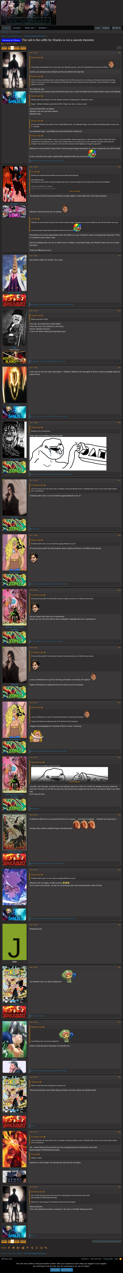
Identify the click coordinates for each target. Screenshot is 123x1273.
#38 (119, 1077)
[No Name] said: (36, 1192)
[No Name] (14, 1169)
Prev (4, 48)
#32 (119, 757)
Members (42, 28)
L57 (4, 44)
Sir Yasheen (14, 572)
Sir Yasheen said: (37, 485)
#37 (119, 1022)
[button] (22, 28)
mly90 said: (35, 1082)
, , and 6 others (49, 361)
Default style (7, 1259)
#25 (119, 367)
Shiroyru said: (36, 427)
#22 (119, 167)
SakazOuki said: (36, 762)
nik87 (14, 348)
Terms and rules (95, 1259)
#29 (119, 590)
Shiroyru (14, 517)
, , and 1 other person (52, 474)
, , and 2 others (49, 751)
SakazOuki (14, 459)
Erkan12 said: (36, 57)
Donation (16, 28)
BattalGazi (14, 1004)
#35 (119, 925)
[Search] (116, 28)
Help (116, 1259)
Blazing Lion (14, 404)
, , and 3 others (50, 416)
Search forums (15, 32)
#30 (119, 648)
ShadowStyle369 (14, 852)
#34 (119, 870)
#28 (119, 535)
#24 (119, 311)
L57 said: (34, 172)
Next (22, 48)
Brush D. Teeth (14, 293)
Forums (6, 28)
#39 (119, 1132)
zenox (14, 907)
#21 (119, 53)
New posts (5, 32)
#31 (119, 702)
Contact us (85, 1259)
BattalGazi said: (36, 1027)
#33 (119, 815)
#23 (119, 256)
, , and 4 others (48, 160)
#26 (119, 422)
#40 (119, 1187)
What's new (29, 28)
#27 (119, 480)
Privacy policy (108, 1259)
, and (52, 304)
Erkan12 (14, 204)
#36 (119, 967)
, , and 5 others (49, 584)
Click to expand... (75, 191)
